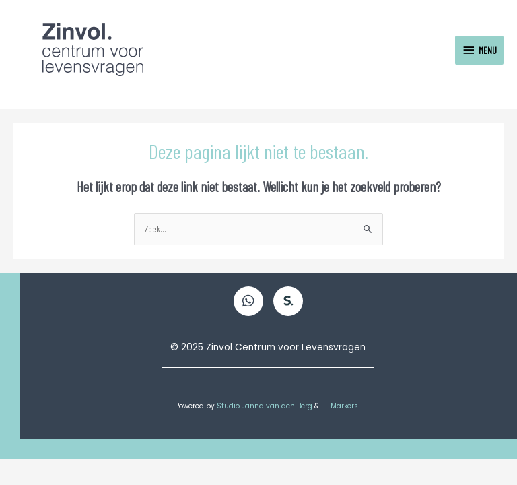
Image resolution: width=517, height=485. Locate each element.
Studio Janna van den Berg (265, 406)
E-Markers (341, 406)
